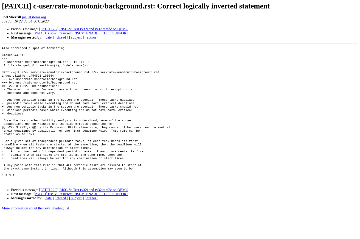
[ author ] (91, 37)
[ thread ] (61, 37)
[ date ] (48, 37)
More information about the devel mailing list (35, 235)
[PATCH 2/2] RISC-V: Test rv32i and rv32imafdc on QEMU (83, 29)
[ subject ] (76, 37)
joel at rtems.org (34, 17)
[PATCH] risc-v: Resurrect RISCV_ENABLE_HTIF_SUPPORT (81, 33)
